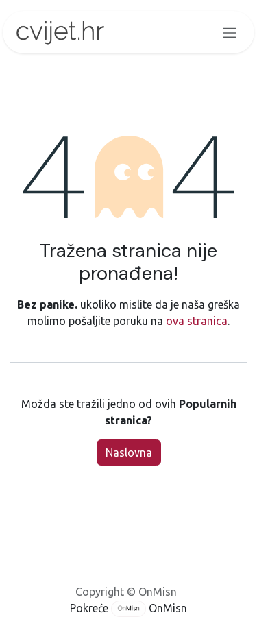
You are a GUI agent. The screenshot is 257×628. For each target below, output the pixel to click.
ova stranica (197, 321)
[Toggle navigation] (229, 32)
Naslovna (129, 452)
